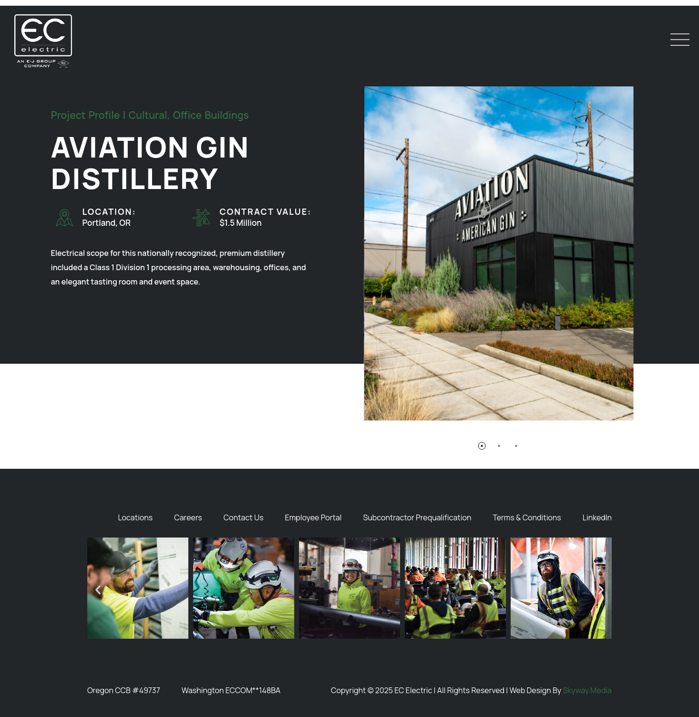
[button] (481, 447)
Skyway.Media (587, 690)
